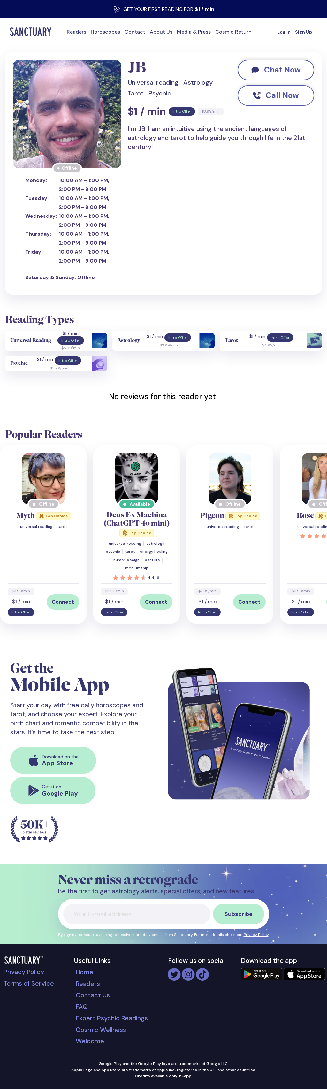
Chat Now (276, 70)
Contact (135, 31)
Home (84, 972)
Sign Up (303, 32)
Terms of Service (29, 983)
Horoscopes (105, 31)
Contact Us (93, 995)
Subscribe (238, 914)
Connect (63, 601)
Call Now (276, 95)
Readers (76, 31)
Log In (284, 32)
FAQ (82, 1006)
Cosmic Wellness (101, 1029)
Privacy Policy (256, 934)
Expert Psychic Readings (112, 1018)
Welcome (90, 1041)
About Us (161, 31)
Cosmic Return (233, 31)
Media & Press (194, 31)
